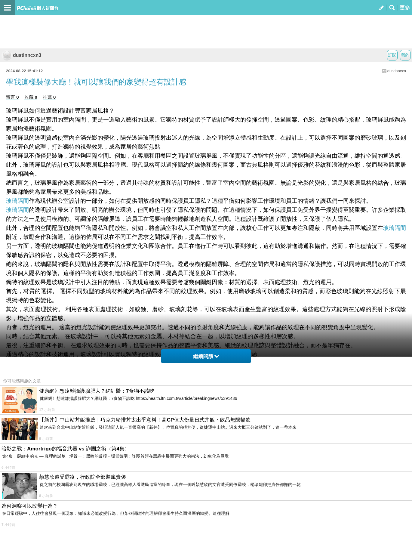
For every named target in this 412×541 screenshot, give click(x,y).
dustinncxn (396, 71)
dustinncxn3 (21, 55)
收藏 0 (30, 97)
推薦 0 (49, 97)
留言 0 (12, 97)
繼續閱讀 (206, 356)
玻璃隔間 (17, 201)
